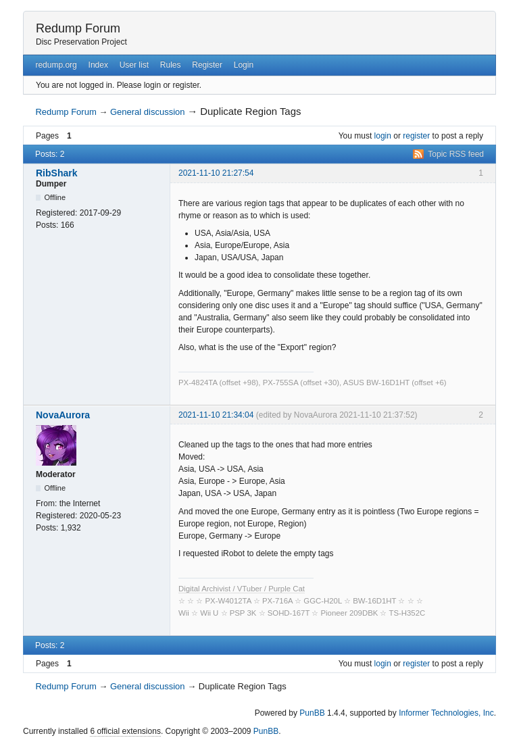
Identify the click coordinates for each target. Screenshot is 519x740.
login (382, 136)
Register (207, 65)
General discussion (147, 112)
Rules (170, 65)
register (416, 136)
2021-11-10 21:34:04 (215, 415)
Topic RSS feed (456, 154)
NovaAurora (63, 415)
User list (134, 65)
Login (243, 65)
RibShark (56, 173)
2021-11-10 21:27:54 (215, 173)
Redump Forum (78, 28)
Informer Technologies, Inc (446, 713)
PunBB (311, 713)
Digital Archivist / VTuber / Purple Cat (241, 589)
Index (98, 65)
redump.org (55, 65)
